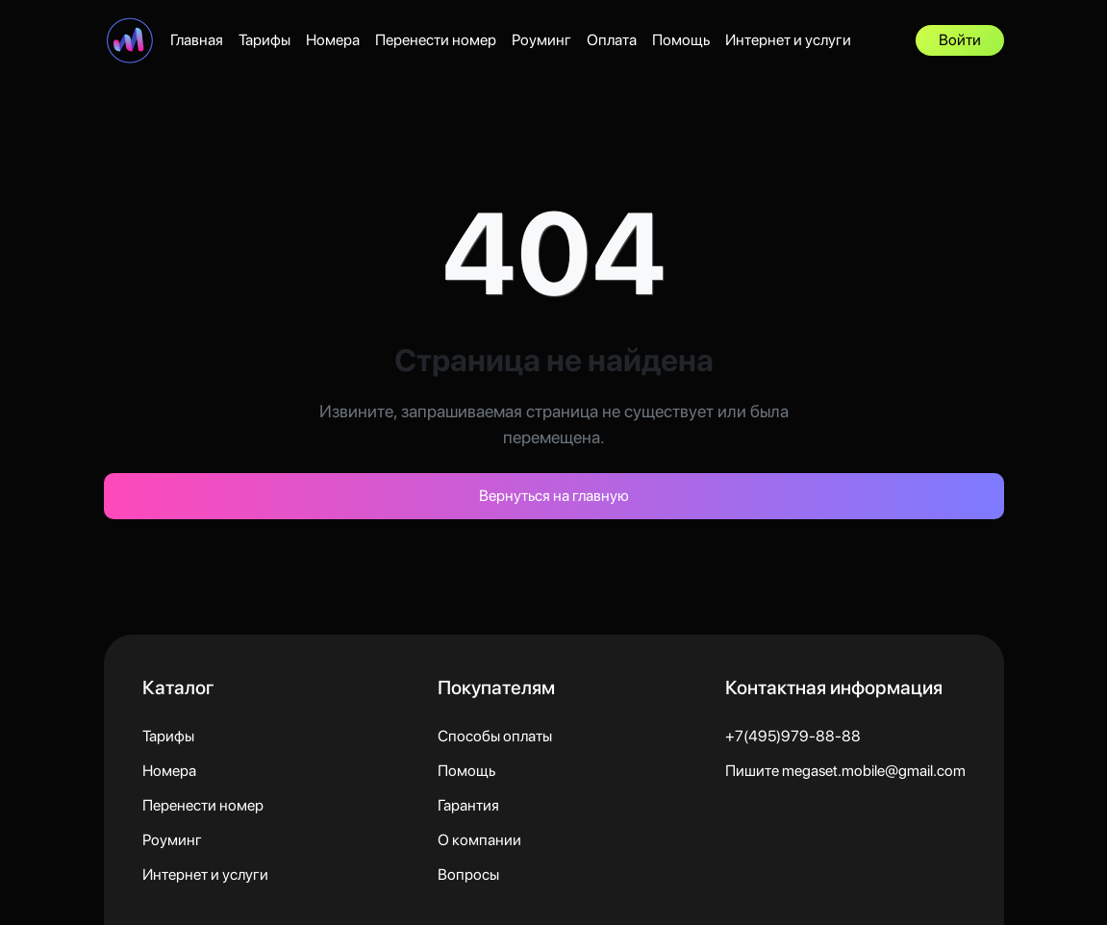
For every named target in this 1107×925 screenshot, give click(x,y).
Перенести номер (435, 40)
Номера (333, 40)
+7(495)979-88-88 (793, 736)
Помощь (681, 40)
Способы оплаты (495, 736)
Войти (960, 40)
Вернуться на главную (554, 496)
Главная (196, 40)
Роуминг (541, 40)
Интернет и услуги (788, 40)
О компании (479, 840)
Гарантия (468, 805)
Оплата (612, 40)
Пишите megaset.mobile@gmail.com (845, 771)
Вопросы (468, 874)
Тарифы (264, 40)
